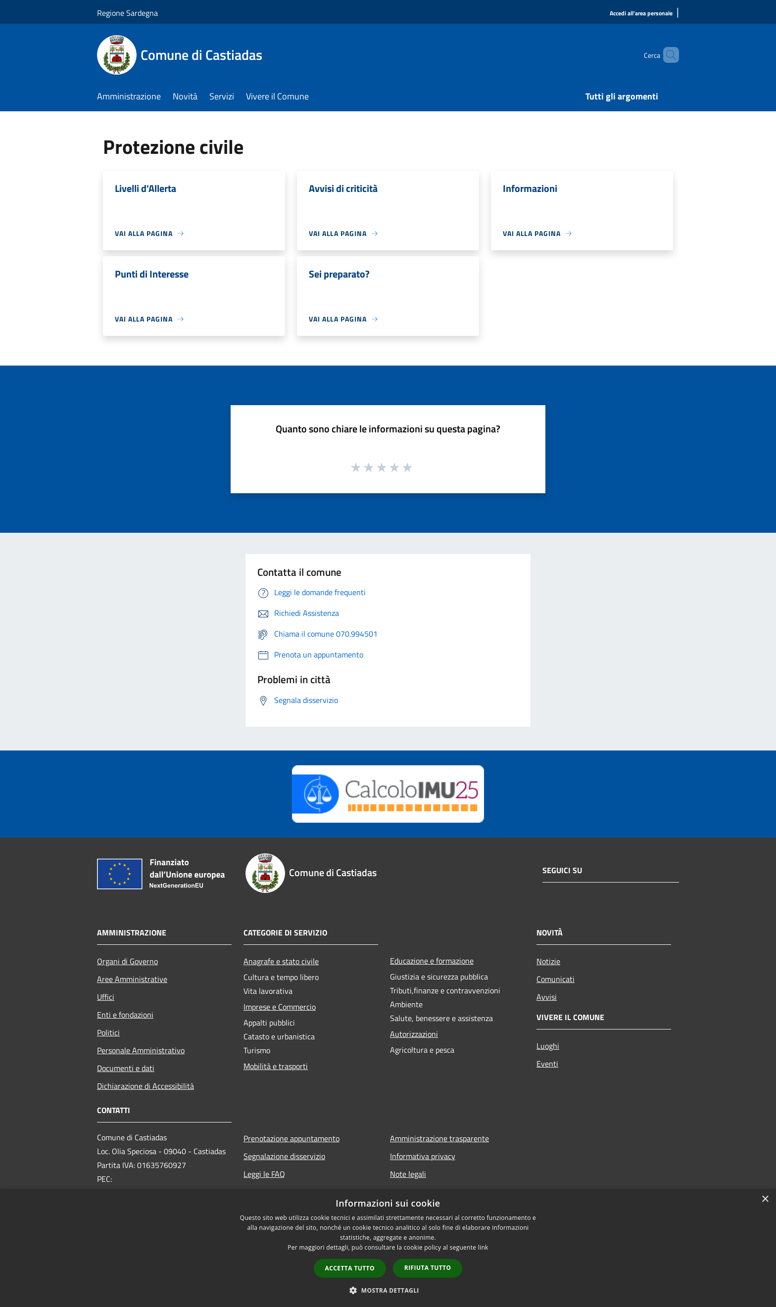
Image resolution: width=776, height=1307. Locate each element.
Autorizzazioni (414, 1034)
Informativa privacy (422, 1156)
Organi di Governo (127, 961)
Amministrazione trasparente (439, 1138)
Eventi (547, 1064)
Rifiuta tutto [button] (427, 1267)
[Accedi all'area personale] (641, 13)
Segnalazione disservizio (284, 1156)
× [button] (765, 1199)
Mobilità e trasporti (275, 1066)
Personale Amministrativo (141, 1050)
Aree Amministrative (132, 979)
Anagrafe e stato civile (281, 961)
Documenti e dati (125, 1068)
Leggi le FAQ (264, 1174)
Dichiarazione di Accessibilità (145, 1086)
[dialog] (388, 1248)
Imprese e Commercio (279, 1007)
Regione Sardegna (127, 13)
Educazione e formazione (432, 961)
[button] (388, 1290)
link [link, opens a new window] (483, 1247)
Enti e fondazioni (125, 1015)
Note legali (408, 1174)
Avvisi (546, 997)
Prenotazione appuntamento (291, 1138)
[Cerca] (667, 55)
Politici (108, 1032)
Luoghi (547, 1046)
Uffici (105, 997)
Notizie (548, 961)
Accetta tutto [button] (350, 1268)
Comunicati (555, 979)
